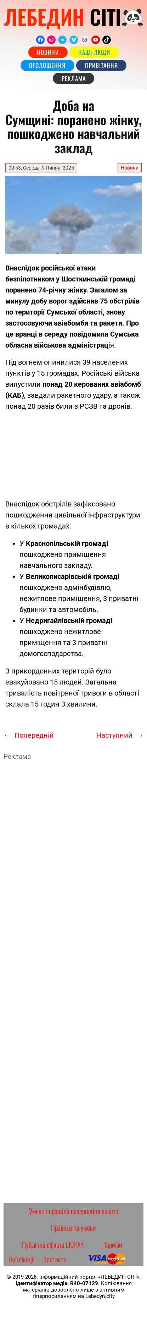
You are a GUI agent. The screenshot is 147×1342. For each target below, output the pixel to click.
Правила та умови (73, 1227)
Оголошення (47, 65)
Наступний (114, 735)
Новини (48, 52)
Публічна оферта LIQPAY (53, 1244)
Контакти (55, 1259)
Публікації (22, 1259)
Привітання (101, 65)
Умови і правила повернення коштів (73, 1211)
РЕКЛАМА (74, 78)
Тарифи (113, 1244)
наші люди (94, 52)
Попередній (34, 735)
